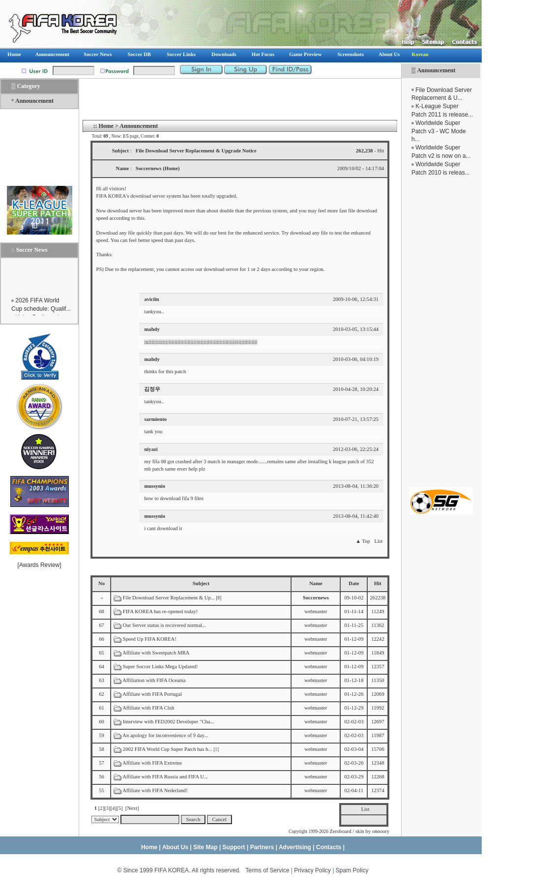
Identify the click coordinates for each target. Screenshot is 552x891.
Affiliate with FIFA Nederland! (155, 790)
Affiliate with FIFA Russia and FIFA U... (165, 776)
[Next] (132, 808)
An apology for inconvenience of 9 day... (165, 735)
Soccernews (316, 597)
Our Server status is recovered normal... (164, 625)
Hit (377, 583)
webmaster (315, 611)
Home (106, 125)
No (101, 583)
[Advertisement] (441, 331)
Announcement (436, 70)
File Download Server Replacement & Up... (169, 597)
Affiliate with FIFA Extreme (152, 763)
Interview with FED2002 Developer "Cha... (168, 721)
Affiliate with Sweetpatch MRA (155, 652)
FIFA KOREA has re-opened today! (160, 611)
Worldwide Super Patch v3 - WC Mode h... (438, 131)
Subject (201, 583)
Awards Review (39, 565)
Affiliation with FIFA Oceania (153, 680)
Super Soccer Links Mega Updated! (160, 666)
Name (315, 583)
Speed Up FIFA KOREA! (149, 639)
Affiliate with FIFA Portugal (152, 694)
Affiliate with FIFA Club (148, 708)
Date (354, 583)
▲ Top (362, 541)
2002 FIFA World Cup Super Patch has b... (167, 749)
